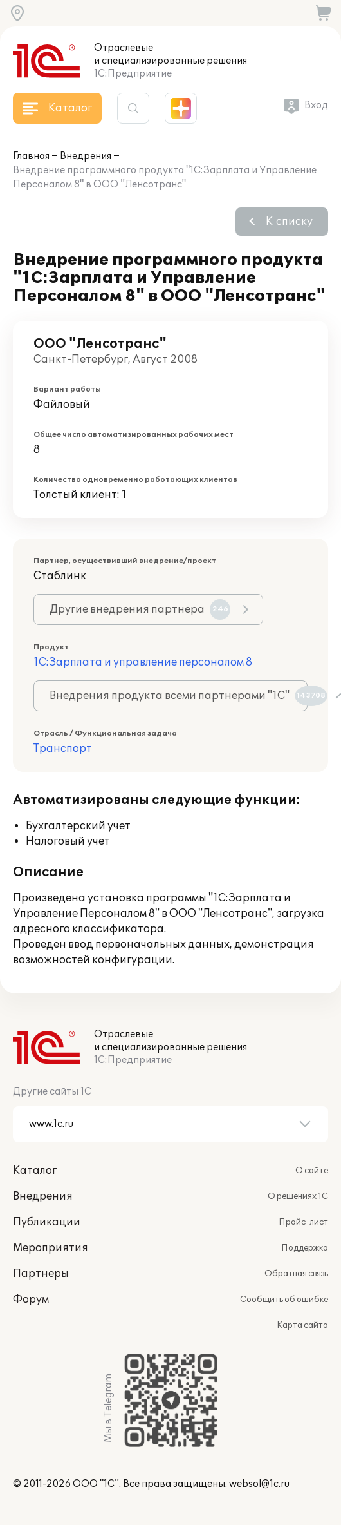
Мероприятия (50, 1248)
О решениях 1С (298, 1196)
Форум (31, 1299)
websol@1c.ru (259, 1484)
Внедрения (85, 156)
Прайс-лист (303, 1222)
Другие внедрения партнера (140, 609)
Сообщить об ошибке (284, 1299)
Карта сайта (302, 1325)
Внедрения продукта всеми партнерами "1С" (179, 696)
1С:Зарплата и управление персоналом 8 (142, 662)
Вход (316, 105)
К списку (289, 221)
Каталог (35, 1170)
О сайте (311, 1170)
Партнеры (41, 1273)
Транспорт (62, 748)
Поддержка (304, 1248)
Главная (31, 156)
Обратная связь (296, 1274)
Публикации (46, 1222)
